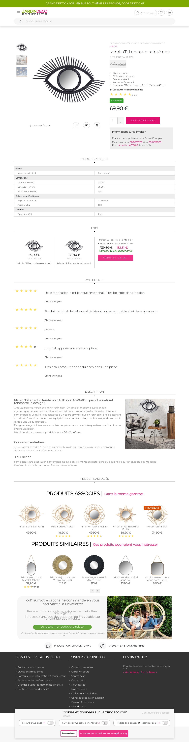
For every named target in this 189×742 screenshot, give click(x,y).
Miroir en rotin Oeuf (62, 526)
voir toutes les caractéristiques (126, 89)
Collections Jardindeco (84, 693)
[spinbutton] (116, 120)
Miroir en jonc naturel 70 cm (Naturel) (62, 578)
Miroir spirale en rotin (31, 526)
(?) (44, 723)
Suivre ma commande (31, 667)
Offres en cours (80, 671)
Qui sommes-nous (82, 667)
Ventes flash (78, 676)
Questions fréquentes (30, 671)
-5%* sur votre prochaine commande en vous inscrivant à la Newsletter (62, 602)
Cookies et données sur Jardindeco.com (94, 712)
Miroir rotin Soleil (157, 526)
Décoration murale (151, 43)
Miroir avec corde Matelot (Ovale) (31, 578)
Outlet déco (78, 680)
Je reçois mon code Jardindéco (62, 626)
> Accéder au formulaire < (140, 672)
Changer (157, 138)
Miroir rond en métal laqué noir (126, 578)
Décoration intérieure (123, 43)
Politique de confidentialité (33, 689)
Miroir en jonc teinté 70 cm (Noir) (94, 578)
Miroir (113, 46)
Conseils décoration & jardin (87, 697)
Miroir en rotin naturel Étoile (126, 528)
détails (68, 715)
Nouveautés (78, 684)
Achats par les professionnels (35, 680)
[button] (120, 119)
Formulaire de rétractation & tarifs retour (42, 676)
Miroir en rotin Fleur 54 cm (94, 528)
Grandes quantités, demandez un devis (40, 684)
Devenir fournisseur (82, 702)
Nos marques (79, 689)
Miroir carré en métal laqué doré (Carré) (157, 578)
